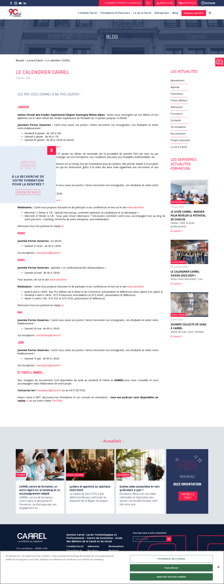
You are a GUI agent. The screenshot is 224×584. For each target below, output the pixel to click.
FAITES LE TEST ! (187, 496)
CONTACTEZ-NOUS (28, 192)
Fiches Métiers (179, 100)
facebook (11, 3)
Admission (188, 3)
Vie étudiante (178, 127)
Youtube (20, 3)
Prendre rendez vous (219, 62)
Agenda (175, 87)
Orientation (177, 94)
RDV (146, 3)
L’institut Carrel (74, 546)
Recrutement (178, 133)
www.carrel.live (135, 207)
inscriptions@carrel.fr (48, 253)
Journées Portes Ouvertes (120, 3)
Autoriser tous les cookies (171, 576)
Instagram (15, 3)
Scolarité (176, 120)
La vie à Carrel (35, 60)
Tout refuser (171, 568)
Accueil (20, 60)
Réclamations (116, 546)
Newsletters (177, 80)
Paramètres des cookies (171, 558)
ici (62, 226)
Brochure (165, 3)
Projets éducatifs (180, 140)
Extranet (210, 3)
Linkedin (24, 3)
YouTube (57, 400)
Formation (177, 114)
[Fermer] (218, 567)
